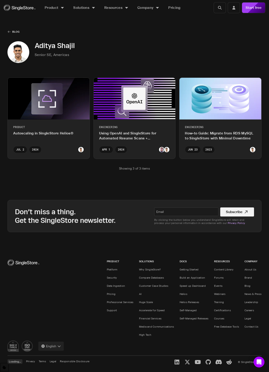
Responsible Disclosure (74, 361)
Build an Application (192, 277)
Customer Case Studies (153, 285)
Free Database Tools (226, 326)
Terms (42, 361)
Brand (248, 277)
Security (112, 277)
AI (140, 294)
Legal (248, 318)
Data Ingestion (116, 285)
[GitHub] (208, 362)
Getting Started (189, 269)
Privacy (30, 361)
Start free (254, 7)
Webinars (220, 294)
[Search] (220, 7)
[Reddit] (229, 362)
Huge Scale (146, 302)
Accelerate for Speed (152, 310)
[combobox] (51, 346)
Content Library (224, 269)
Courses (219, 318)
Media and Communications (156, 326)
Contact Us (251, 326)
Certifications (222, 310)
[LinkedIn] (177, 362)
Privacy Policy (236, 223)
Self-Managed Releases (194, 318)
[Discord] (218, 362)
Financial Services (150, 318)
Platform (112, 269)
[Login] (234, 7)
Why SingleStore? (150, 269)
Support (112, 310)
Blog (16, 31)
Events (218, 285)
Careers (249, 310)
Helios (183, 294)
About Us (250, 269)
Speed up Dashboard (193, 285)
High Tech (145, 334)
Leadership (251, 302)
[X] (187, 362)
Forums (219, 277)
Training (219, 302)
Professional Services (120, 302)
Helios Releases (189, 302)
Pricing (111, 294)
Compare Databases (151, 277)
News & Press (253, 294)
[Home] (19, 8)
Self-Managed (188, 310)
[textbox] (186, 211)
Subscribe (237, 212)
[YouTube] (197, 362)
